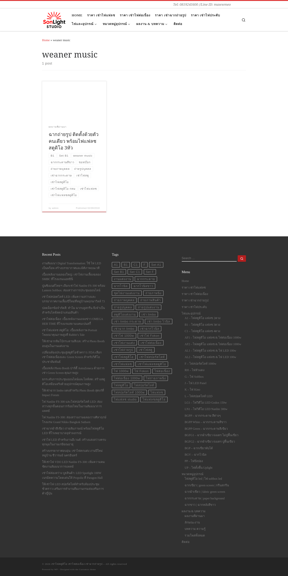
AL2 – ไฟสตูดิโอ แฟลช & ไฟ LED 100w (210, 357)
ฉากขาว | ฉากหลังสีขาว (200, 505)
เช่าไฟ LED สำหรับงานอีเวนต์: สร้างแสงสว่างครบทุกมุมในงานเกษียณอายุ (74, 442)
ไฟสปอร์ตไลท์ (144, 385)
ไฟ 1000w (121, 371)
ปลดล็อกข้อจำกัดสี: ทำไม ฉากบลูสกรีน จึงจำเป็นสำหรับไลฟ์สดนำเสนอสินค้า (73, 310)
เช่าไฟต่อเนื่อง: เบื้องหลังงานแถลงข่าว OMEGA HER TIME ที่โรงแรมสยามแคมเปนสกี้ (72, 321)
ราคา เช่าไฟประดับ (194, 307)
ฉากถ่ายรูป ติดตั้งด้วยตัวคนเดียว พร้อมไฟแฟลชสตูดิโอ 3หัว (73, 141)
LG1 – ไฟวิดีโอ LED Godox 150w (206, 402)
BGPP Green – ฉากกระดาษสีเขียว (206, 428)
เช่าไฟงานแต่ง (124, 342)
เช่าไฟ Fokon (149, 335)
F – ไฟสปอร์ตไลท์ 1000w (200, 363)
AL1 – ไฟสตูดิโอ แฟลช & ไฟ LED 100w (210, 350)
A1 (116, 264)
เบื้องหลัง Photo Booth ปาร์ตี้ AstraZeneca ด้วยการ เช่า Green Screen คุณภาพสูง (73, 371)
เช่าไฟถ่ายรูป (123, 349)
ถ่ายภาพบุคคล (124, 300)
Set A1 (156, 264)
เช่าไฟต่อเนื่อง (151, 342)
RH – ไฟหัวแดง (194, 370)
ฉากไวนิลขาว (143, 286)
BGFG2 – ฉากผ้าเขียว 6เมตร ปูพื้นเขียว (210, 441)
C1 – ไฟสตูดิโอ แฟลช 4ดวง (202, 331)
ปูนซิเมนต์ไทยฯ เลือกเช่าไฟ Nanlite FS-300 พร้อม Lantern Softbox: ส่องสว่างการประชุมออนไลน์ (73, 288)
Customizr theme (87, 569)
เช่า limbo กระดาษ (127, 321)
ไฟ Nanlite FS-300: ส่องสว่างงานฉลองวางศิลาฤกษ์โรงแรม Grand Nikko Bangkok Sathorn (74, 420)
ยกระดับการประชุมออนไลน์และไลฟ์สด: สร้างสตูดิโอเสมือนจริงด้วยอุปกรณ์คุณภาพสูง (73, 382)
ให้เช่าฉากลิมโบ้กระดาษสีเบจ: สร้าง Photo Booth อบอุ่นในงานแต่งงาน (73, 344)
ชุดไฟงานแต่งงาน (127, 293)
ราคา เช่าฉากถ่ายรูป (195, 300)
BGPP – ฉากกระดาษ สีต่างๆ (203, 415)
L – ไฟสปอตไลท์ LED (198, 396)
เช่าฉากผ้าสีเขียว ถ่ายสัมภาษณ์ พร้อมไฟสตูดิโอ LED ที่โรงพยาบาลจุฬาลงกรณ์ (73, 431)
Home (46, 40)
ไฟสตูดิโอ (121, 385)
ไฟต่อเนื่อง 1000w (127, 378)
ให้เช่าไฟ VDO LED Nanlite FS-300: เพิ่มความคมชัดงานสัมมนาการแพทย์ (73, 464)
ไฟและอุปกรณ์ (191, 313)
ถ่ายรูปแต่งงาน (148, 307)
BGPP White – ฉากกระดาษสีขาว (205, 422)
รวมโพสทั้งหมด (195, 535)
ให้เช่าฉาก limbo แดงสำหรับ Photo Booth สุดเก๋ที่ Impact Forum (73, 393)
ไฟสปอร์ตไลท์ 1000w (129, 392)
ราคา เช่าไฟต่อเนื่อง (195, 294)
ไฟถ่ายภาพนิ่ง (156, 378)
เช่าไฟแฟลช (123, 364)
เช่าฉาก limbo (124, 328)
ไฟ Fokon (141, 371)
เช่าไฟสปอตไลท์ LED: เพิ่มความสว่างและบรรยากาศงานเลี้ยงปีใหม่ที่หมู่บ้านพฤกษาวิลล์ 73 (73, 299)
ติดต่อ (186, 542)
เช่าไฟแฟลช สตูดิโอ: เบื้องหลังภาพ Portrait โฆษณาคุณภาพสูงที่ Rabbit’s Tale (69, 333)
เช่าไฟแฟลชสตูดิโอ (152, 364)
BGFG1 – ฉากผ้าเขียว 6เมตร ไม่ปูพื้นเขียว (211, 435)
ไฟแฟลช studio (125, 399)
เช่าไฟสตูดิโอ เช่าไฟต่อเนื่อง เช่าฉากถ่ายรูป (77, 564)
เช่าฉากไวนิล (149, 328)
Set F (150, 271)
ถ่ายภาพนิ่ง (153, 293)
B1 (126, 264)
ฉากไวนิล (121, 286)
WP (56, 569)
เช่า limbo (149, 314)
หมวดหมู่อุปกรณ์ (192, 474)
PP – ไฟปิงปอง (194, 461)
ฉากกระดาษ (146, 279)
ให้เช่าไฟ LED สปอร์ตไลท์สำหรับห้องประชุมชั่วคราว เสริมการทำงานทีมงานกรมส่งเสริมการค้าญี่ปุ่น (73, 489)
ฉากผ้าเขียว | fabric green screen (205, 491)
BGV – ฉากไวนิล (195, 454)
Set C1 (135, 271)
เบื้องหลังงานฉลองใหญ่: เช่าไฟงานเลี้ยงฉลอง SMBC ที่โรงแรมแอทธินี (71, 277)
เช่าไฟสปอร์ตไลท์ (152, 357)
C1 (136, 264)
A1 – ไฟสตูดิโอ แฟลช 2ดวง (202, 318)
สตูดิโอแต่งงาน (125, 314)
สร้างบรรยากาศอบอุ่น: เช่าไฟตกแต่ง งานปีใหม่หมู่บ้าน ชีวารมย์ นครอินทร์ (72, 453)
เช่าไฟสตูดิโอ (124, 357)
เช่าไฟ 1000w (124, 335)
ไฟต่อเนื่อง (162, 371)
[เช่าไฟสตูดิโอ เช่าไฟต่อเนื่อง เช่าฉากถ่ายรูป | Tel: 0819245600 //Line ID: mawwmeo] (54, 18)
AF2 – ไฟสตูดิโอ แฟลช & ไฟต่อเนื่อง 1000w (213, 344)
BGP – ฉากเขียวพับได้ (199, 448)
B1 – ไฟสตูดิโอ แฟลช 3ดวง (202, 324)
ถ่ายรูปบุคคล (123, 307)
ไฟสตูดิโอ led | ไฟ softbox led (203, 478)
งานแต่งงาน (122, 279)
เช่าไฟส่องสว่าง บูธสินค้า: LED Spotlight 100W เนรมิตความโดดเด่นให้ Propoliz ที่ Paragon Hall (72, 475)
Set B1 (119, 271)
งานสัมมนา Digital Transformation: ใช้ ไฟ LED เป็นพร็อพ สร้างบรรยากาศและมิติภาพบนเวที (71, 266)
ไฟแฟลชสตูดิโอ (154, 399)
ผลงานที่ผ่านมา (195, 516)
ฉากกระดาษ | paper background (204, 498)
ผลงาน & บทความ (194, 511)
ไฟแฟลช (156, 392)
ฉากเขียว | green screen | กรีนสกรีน (207, 485)
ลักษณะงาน (192, 522)
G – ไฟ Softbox (194, 376)
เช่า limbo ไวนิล (158, 321)
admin (55, 208)
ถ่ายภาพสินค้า (150, 300)
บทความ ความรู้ (195, 529)
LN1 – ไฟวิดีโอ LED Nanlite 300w (206, 409)
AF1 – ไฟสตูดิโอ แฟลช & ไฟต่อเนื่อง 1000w (213, 337)
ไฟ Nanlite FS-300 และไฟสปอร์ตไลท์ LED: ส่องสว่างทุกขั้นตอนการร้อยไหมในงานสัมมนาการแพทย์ (72, 406)
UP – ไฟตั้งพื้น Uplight (198, 467)
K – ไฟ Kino (192, 389)
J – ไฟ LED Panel (195, 383)
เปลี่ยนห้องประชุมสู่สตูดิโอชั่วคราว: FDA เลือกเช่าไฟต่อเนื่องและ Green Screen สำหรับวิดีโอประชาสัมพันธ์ (72, 357)
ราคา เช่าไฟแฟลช (194, 287)
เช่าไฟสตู (145, 349)
